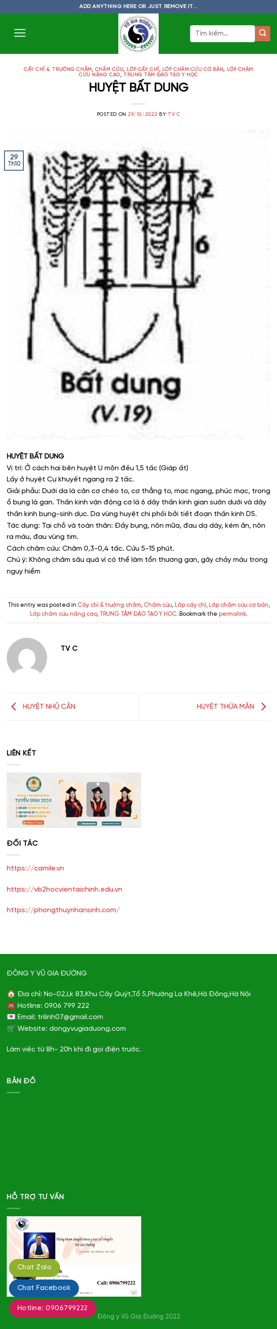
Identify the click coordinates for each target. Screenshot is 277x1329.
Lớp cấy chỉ (142, 69)
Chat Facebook (43, 1288)
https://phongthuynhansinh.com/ (63, 910)
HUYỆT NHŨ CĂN (41, 707)
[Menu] (20, 33)
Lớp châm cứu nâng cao (63, 614)
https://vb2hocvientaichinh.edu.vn (64, 889)
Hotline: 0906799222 (52, 1308)
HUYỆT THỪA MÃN (233, 707)
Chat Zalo (34, 1267)
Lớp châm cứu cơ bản (193, 69)
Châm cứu (109, 69)
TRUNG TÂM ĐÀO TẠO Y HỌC (160, 75)
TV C (174, 114)
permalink (232, 614)
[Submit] (262, 33)
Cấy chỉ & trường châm (58, 69)
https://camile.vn (35, 868)
